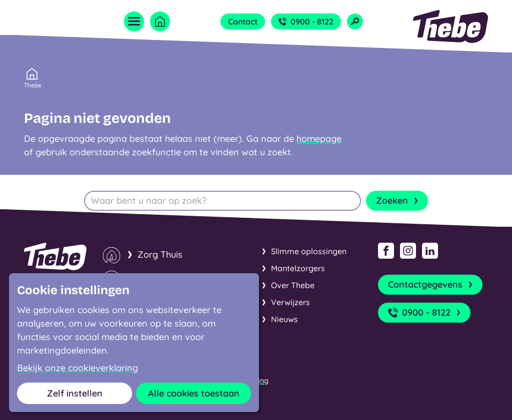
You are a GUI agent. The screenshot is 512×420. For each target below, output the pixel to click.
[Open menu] (134, 21)
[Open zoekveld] (355, 21)
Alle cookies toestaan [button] (194, 393)
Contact (243, 21)
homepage (319, 138)
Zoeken (398, 201)
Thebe (33, 84)
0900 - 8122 (306, 21)
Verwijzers (290, 302)
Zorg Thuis (160, 254)
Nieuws (284, 319)
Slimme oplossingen (308, 251)
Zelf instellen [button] (74, 393)
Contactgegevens (431, 285)
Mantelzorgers (298, 268)
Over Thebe (292, 285)
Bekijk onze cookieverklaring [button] (77, 368)
